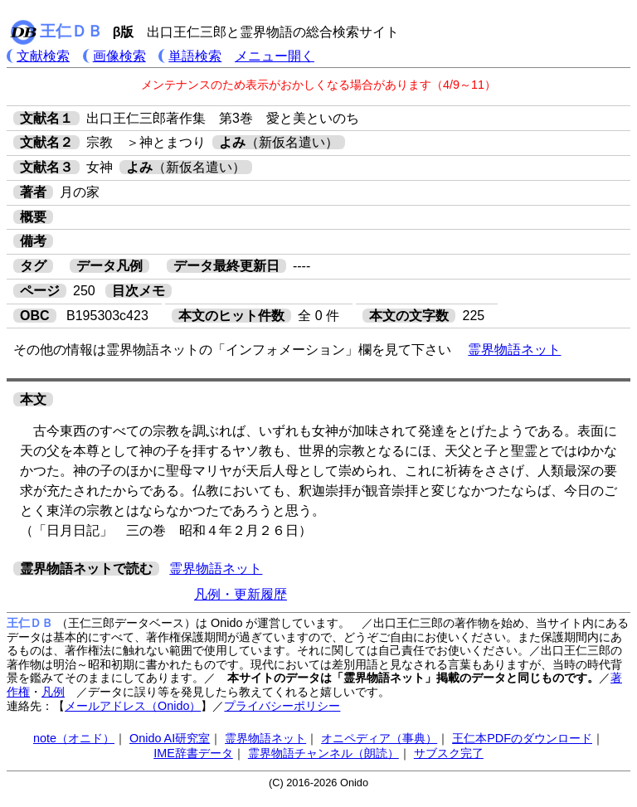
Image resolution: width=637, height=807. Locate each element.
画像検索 (119, 56)
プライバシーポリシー (282, 705)
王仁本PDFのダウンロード (522, 738)
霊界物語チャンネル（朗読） (323, 753)
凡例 (53, 691)
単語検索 (194, 56)
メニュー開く (274, 56)
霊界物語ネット (514, 350)
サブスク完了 (449, 753)
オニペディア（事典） (379, 738)
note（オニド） (73, 738)
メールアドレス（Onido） (133, 705)
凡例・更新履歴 (240, 594)
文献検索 (43, 56)
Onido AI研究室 (169, 738)
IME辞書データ (193, 753)
